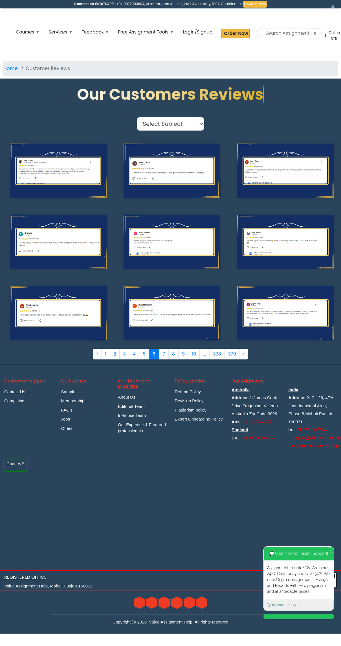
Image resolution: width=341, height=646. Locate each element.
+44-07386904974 (257, 437)
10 (194, 354)
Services (58, 32)
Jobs (65, 419)
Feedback (93, 32)
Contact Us (14, 391)
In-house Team (132, 415)
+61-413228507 (257, 421)
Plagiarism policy (191, 410)
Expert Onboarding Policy (199, 419)
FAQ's (66, 410)
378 (217, 354)
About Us (126, 397)
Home (10, 68)
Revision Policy (189, 400)
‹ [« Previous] (97, 354)
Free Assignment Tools (143, 32)
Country (13, 463)
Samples (69, 391)
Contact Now (255, 4)
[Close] (333, 7)
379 (232, 354)
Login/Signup (197, 32)
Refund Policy (188, 391)
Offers (67, 428)
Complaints (14, 400)
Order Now (235, 33)
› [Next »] (243, 354)
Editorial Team (131, 406)
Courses (25, 32)
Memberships (74, 400)
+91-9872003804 (310, 429)
